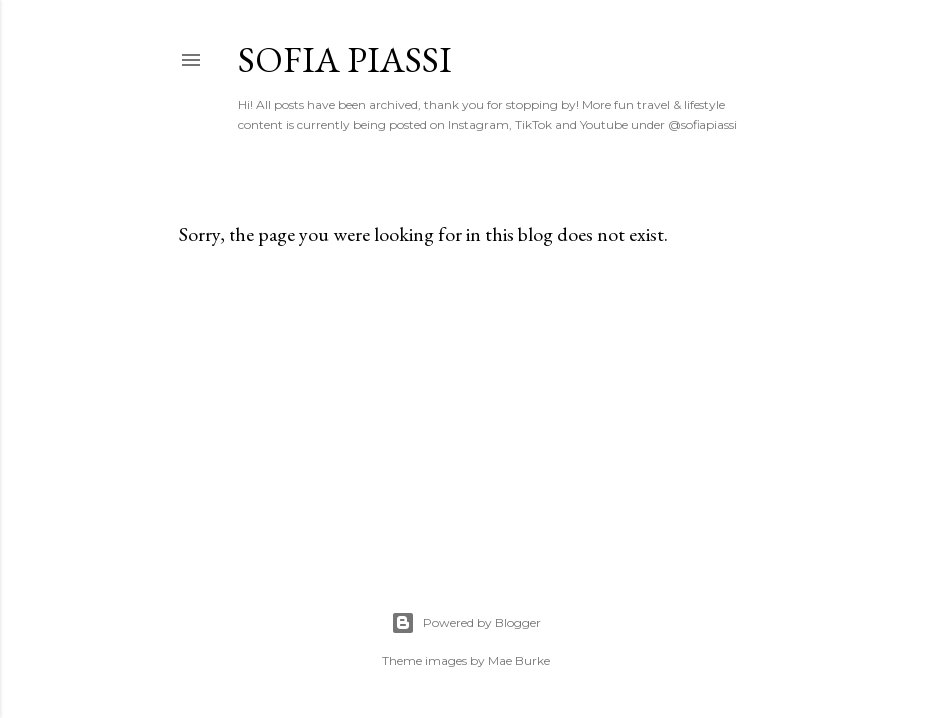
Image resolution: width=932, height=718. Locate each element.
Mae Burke (519, 660)
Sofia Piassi (345, 59)
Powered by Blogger (466, 623)
